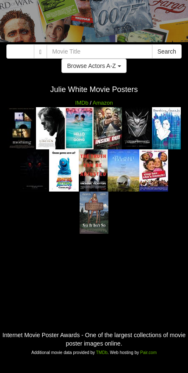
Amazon (103, 103)
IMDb (81, 103)
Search (167, 51)
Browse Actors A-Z (94, 65)
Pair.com (148, 352)
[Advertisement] (94, 23)
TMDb (102, 352)
